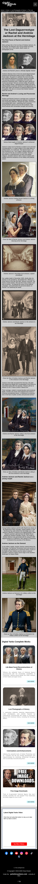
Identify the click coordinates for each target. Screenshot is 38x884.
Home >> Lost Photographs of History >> (17, 10)
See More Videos (19, 844)
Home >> (3, 10)
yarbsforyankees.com (18, 874)
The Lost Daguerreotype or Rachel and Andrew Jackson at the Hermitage (18, 11)
